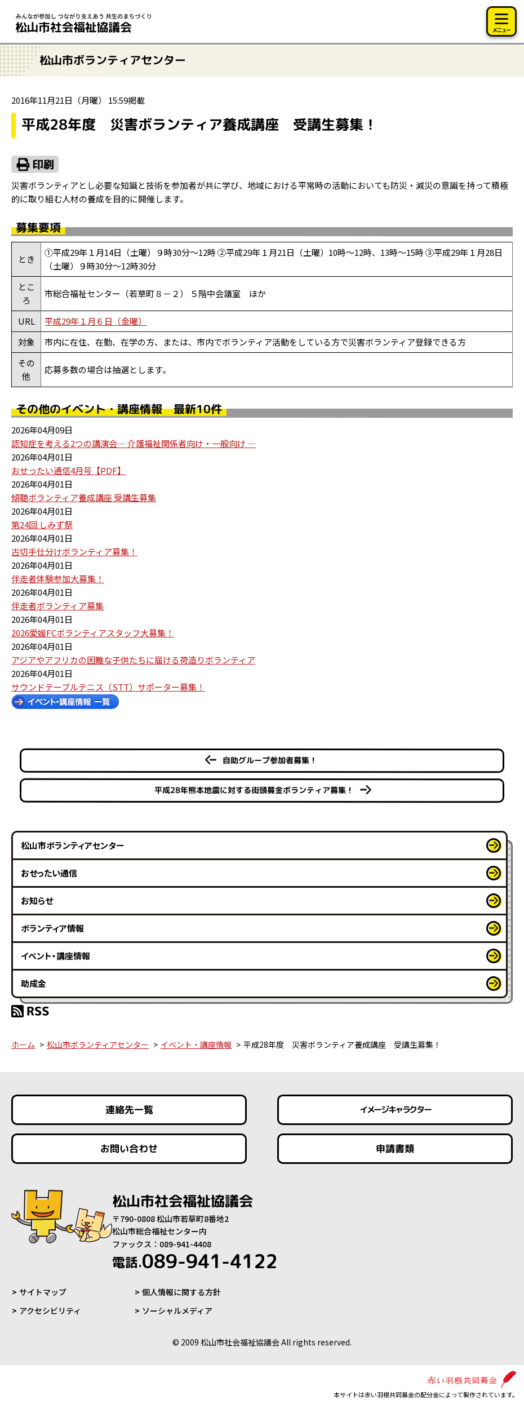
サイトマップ (42, 1292)
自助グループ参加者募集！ (270, 760)
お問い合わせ (129, 1148)
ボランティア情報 (52, 928)
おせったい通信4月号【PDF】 (68, 470)
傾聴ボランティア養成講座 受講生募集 (83, 497)
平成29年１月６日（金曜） (95, 321)
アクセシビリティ (50, 1310)
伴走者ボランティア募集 (57, 606)
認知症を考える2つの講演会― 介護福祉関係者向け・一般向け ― (133, 443)
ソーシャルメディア (177, 1310)
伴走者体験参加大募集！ (57, 578)
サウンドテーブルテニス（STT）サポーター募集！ (108, 687)
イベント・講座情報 (55, 956)
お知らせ (37, 900)
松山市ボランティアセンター (73, 845)
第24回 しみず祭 (42, 524)
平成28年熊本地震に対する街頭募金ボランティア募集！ (254, 790)
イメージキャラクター (394, 1109)
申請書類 (395, 1148)
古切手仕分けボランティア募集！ (74, 551)
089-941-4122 (198, 1261)
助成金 (33, 983)
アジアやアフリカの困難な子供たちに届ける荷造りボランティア (133, 660)
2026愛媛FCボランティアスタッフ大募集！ (92, 633)
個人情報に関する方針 (181, 1292)
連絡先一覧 (129, 1109)
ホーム (23, 1044)
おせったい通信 (49, 873)
